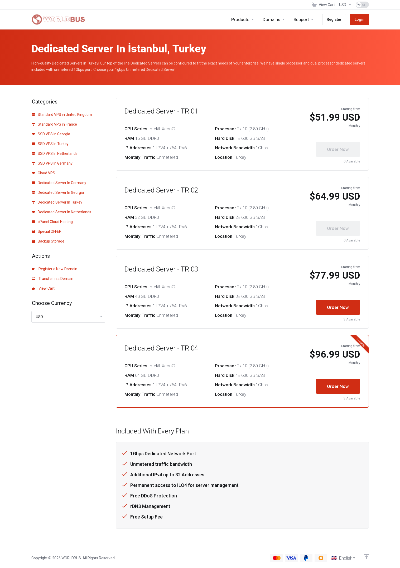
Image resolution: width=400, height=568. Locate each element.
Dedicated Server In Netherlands (61, 212)
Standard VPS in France (54, 124)
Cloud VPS (43, 173)
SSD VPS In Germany (52, 163)
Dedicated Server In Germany (59, 183)
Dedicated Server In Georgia (58, 192)
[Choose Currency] (345, 4)
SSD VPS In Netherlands (55, 153)
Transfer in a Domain (52, 278)
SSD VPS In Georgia (51, 134)
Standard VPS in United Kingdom (62, 114)
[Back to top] (366, 556)
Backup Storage (48, 241)
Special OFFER (46, 231)
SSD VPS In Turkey (50, 144)
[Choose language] (343, 558)
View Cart (43, 288)
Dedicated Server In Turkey (57, 202)
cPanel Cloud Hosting (52, 222)
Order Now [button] (338, 307)
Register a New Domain (54, 269)
